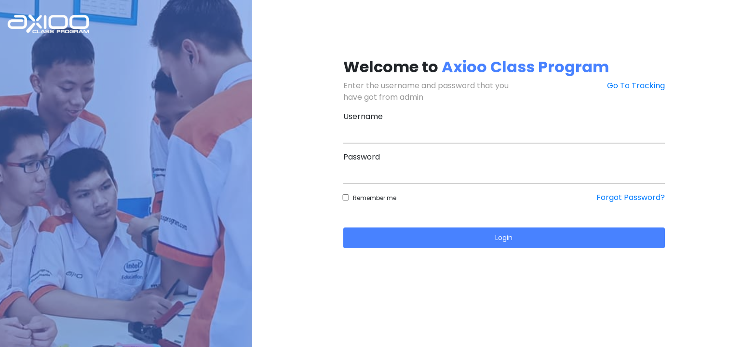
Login (504, 237)
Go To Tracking (636, 85)
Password (361, 156)
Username (363, 116)
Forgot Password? (630, 197)
